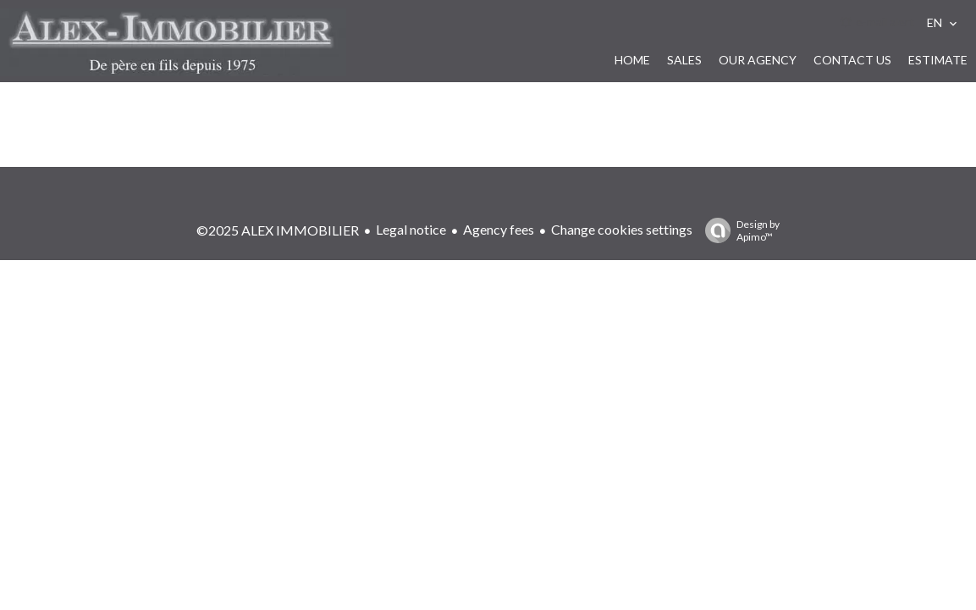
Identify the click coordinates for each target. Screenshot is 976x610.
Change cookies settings (621, 229)
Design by (738, 230)
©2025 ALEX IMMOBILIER (277, 230)
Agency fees (498, 229)
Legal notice (411, 229)
